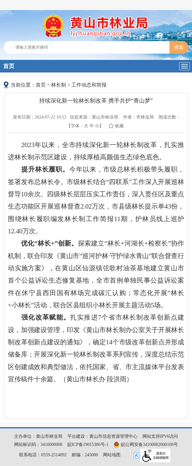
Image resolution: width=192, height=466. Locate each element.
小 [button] (97, 126)
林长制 (58, 84)
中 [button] (92, 126)
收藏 (119, 126)
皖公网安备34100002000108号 (145, 444)
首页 (8, 66)
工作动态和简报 (88, 84)
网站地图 (112, 455)
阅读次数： (169, 117)
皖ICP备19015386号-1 (87, 444)
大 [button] (86, 126)
